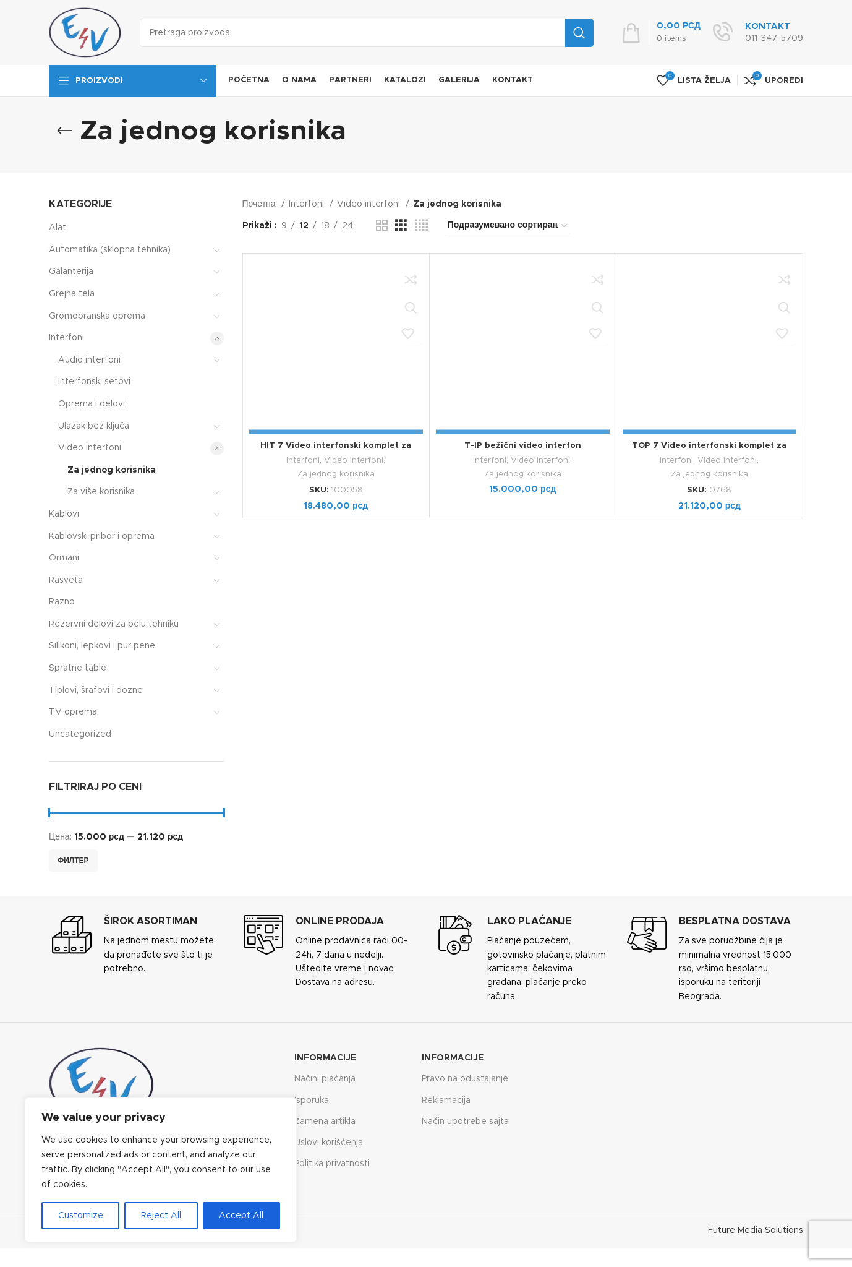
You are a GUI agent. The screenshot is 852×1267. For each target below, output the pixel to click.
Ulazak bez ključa (93, 426)
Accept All (241, 1215)
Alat (57, 227)
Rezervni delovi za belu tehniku (114, 624)
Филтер (73, 860)
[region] (161, 1169)
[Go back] (64, 131)
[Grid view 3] (401, 226)
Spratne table (77, 668)
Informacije (325, 1058)
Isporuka (311, 1100)
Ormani (64, 558)
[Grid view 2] (382, 226)
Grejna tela (72, 294)
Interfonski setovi (94, 381)
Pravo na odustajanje (465, 1079)
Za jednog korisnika (111, 470)
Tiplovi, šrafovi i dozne (96, 690)
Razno (62, 602)
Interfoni (66, 337)
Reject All (161, 1215)
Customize (80, 1215)
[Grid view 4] (421, 226)
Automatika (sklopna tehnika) (110, 250)
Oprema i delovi (91, 404)
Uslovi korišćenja (328, 1142)
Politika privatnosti (332, 1163)
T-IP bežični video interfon (522, 445)
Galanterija (71, 271)
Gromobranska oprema (97, 316)
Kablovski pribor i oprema (102, 536)
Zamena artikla (325, 1121)
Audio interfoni (89, 360)
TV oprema (73, 712)
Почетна (260, 204)
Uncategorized (80, 734)
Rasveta (66, 580)
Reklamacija (446, 1100)
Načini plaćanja (325, 1079)
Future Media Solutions (755, 1230)
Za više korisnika (101, 491)
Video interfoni (89, 448)
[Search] (367, 33)
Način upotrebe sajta (465, 1121)
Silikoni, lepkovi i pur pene (102, 646)
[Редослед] (508, 225)
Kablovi (64, 514)
